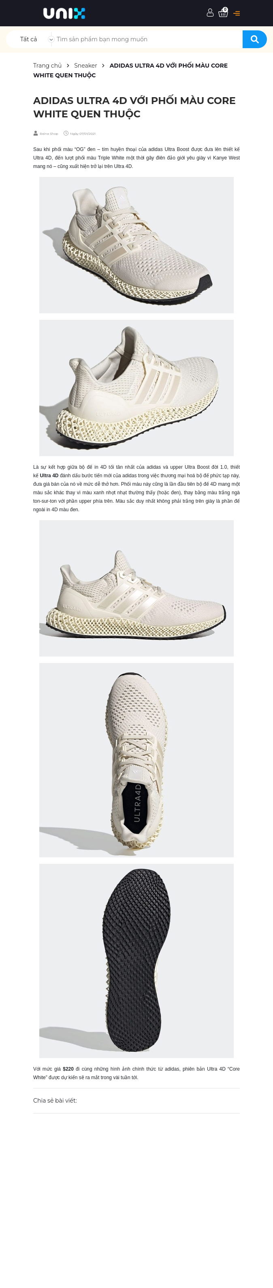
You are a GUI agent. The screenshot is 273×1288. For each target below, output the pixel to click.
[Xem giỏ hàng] (223, 13)
